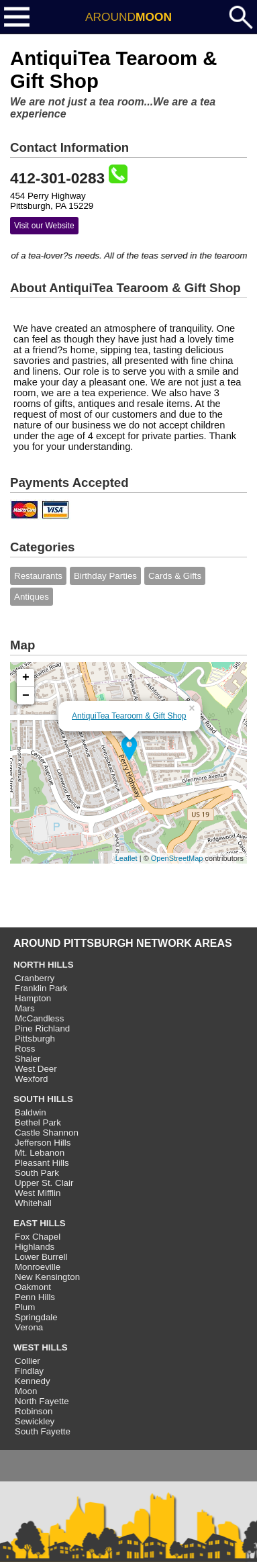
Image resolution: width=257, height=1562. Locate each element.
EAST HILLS (39, 1223)
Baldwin (30, 1112)
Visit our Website (44, 225)
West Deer (36, 1069)
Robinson (33, 1411)
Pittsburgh (35, 1038)
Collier (27, 1361)
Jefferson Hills (42, 1143)
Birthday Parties (105, 576)
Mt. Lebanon (39, 1153)
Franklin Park (41, 988)
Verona (29, 1327)
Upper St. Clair (44, 1183)
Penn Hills (35, 1297)
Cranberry (34, 978)
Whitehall (33, 1203)
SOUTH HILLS (43, 1099)
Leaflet (126, 858)
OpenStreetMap (177, 858)
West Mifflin (37, 1193)
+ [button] (26, 678)
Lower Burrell (41, 1257)
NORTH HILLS (43, 965)
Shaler (28, 1059)
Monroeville (37, 1267)
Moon (26, 1391)
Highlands (34, 1247)
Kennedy (32, 1381)
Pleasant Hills (42, 1163)
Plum (25, 1307)
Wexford (31, 1079)
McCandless (39, 1018)
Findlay (29, 1371)
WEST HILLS (40, 1347)
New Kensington (47, 1277)
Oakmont (33, 1287)
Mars (25, 1008)
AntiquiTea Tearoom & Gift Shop (129, 716)
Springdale (36, 1317)
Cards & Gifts (174, 576)
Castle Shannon (47, 1133)
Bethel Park (38, 1122)
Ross (25, 1049)
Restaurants (38, 576)
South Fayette (42, 1431)
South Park (37, 1173)
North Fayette (42, 1401)
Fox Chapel (37, 1237)
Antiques (31, 597)
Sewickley (34, 1421)
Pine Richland (42, 1028)
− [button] (26, 696)
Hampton (33, 998)
